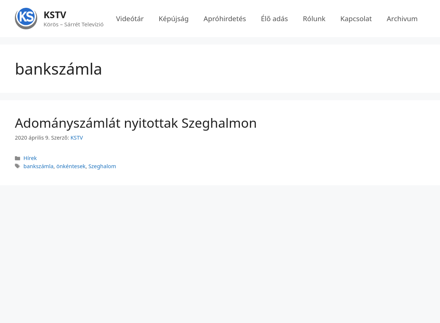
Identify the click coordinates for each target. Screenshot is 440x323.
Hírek (30, 158)
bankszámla (38, 166)
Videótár (130, 18)
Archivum (402, 18)
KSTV (55, 14)
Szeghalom (102, 166)
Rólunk (314, 18)
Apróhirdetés (224, 18)
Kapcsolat (356, 18)
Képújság (173, 18)
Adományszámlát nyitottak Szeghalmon (136, 122)
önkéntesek (71, 166)
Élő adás (274, 18)
